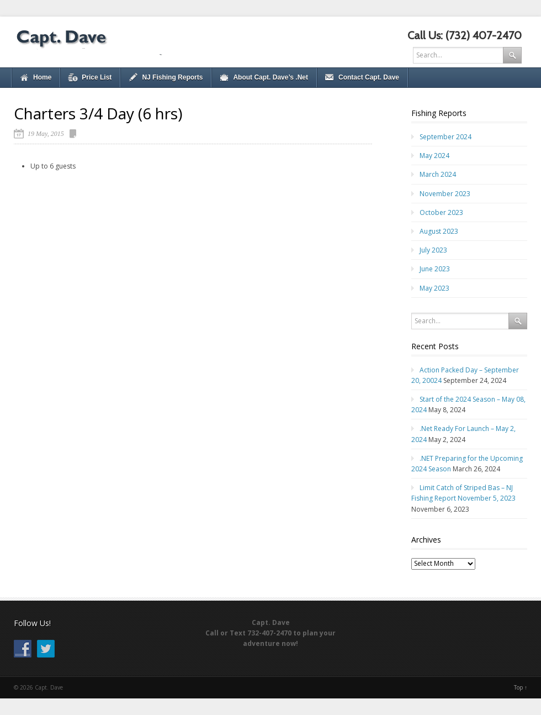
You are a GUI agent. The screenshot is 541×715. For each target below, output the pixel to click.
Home (42, 77)
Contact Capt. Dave (368, 77)
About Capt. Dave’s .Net (270, 77)
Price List (97, 77)
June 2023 (435, 269)
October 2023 (441, 212)
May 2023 (434, 288)
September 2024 (445, 136)
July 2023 (433, 250)
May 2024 (434, 155)
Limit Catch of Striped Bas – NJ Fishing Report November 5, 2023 (463, 493)
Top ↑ (520, 687)
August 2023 (439, 231)
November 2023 (445, 193)
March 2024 (438, 174)
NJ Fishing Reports (172, 77)
